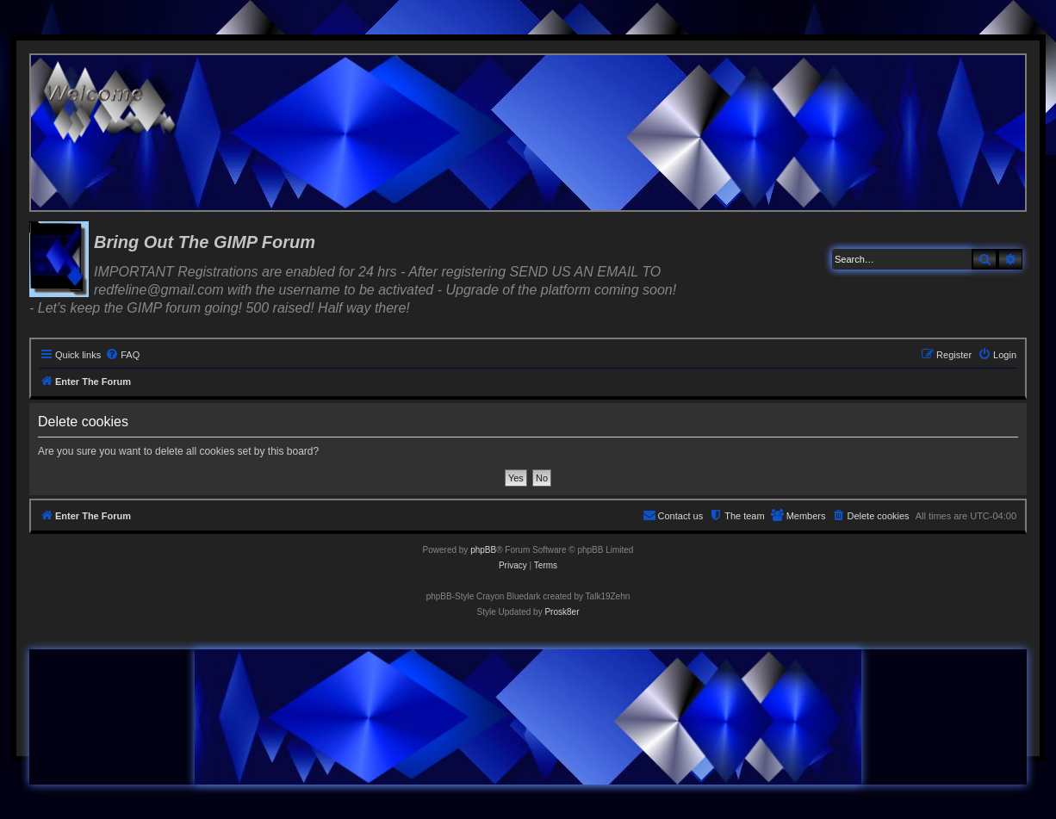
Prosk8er (561, 612)
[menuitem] (122, 354)
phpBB (483, 550)
